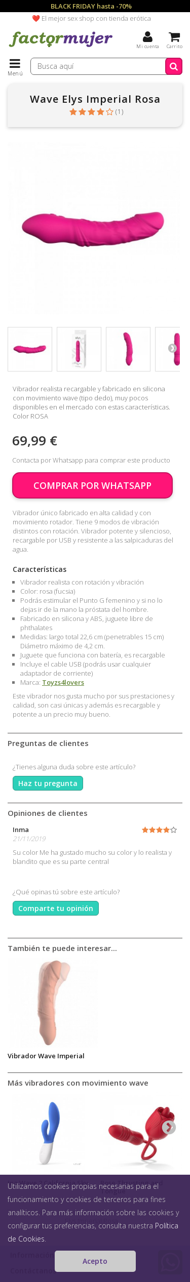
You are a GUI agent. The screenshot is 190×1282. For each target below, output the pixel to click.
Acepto (95, 1261)
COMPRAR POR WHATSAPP (92, 485)
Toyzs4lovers (63, 682)
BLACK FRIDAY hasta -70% (91, 6)
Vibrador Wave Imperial (46, 1055)
